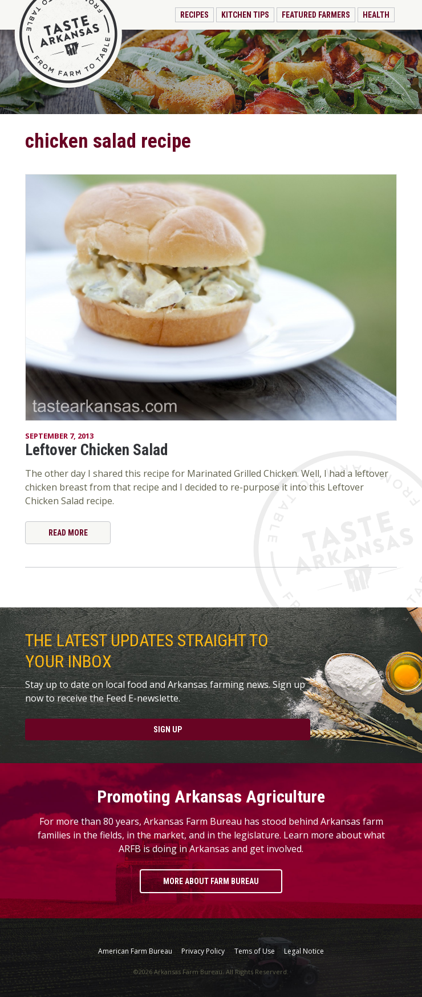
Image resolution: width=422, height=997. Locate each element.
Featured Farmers (316, 14)
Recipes (194, 14)
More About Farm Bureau (211, 881)
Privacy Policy (203, 951)
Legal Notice (304, 951)
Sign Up (167, 729)
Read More (68, 532)
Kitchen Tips (245, 14)
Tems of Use (254, 951)
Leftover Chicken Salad (96, 450)
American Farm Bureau (135, 951)
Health (376, 14)
